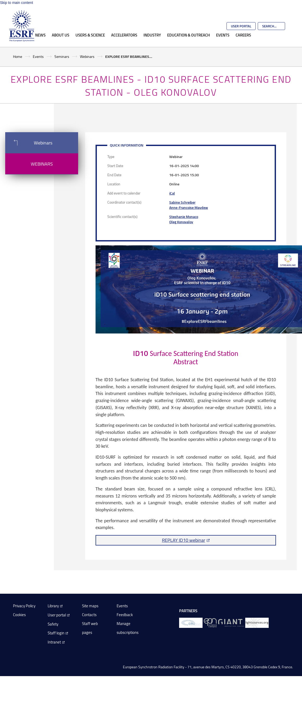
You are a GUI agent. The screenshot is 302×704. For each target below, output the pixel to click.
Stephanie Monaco (183, 216)
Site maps (90, 606)
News (40, 35)
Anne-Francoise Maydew (188, 207)
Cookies (19, 614)
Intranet (54, 642)
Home (17, 56)
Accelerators (124, 35)
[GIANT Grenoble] (231, 622)
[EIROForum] (191, 622)
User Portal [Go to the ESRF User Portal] (241, 26)
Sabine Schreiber (182, 202)
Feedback (125, 614)
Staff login (56, 633)
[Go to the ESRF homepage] (21, 26)
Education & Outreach (188, 35)
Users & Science (90, 35)
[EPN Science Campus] (210, 622)
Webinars (87, 56)
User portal (57, 615)
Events (222, 35)
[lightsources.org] (257, 622)
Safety (53, 624)
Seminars (61, 56)
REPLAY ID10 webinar (183, 540)
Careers (243, 35)
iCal (172, 193)
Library (53, 606)
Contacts (89, 614)
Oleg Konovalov (181, 221)
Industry (152, 35)
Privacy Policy (24, 606)
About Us (60, 35)
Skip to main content (16, 3)
